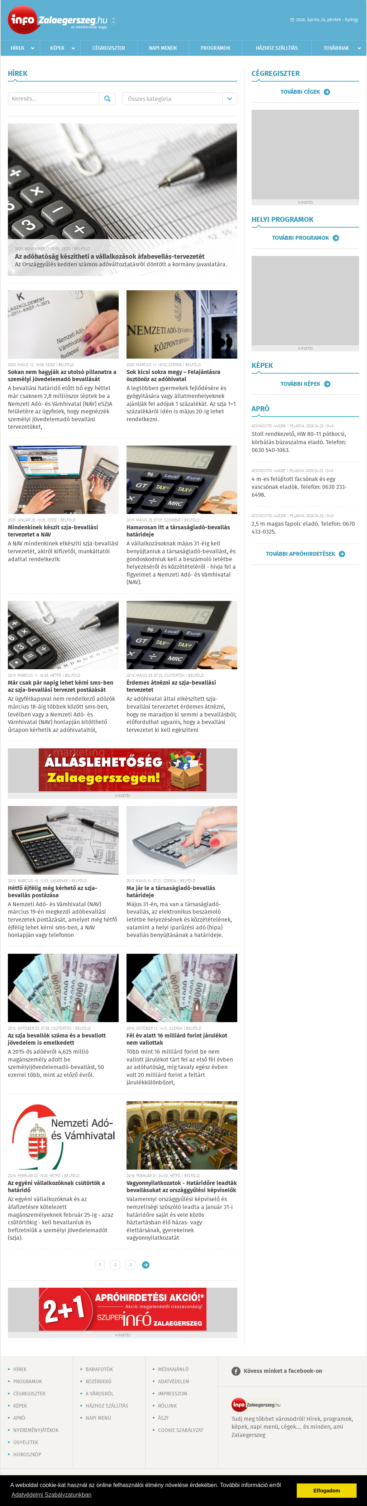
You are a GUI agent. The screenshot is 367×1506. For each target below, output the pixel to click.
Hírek (17, 48)
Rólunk (167, 1406)
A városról (100, 1394)
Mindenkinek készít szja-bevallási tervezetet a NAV (53, 531)
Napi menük (163, 48)
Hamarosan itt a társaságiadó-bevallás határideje (178, 531)
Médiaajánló (173, 1370)
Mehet (107, 98)
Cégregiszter (108, 48)
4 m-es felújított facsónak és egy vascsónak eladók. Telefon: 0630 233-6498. (299, 487)
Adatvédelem (173, 1382)
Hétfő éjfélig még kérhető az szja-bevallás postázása (52, 892)
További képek (300, 384)
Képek (57, 48)
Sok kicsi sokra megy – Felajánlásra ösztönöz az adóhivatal (173, 376)
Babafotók (99, 1370)
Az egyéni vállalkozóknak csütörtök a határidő (56, 1187)
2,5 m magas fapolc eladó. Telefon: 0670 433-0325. (303, 528)
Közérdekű (98, 1382)
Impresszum (172, 1394)
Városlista (113, 20)
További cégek (300, 92)
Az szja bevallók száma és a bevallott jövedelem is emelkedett (57, 1039)
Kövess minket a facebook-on (283, 1371)
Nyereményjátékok (35, 1430)
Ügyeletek (25, 1443)
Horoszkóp (27, 1455)
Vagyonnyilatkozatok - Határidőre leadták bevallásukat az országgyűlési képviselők (182, 1187)
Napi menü (98, 1418)
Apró (19, 1418)
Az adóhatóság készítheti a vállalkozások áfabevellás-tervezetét (110, 257)
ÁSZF (163, 1418)
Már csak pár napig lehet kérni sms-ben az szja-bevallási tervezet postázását (60, 687)
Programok (215, 48)
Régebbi (145, 1264)
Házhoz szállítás (277, 48)
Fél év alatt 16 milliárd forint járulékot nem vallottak (177, 1039)
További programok (300, 238)
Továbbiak (336, 48)
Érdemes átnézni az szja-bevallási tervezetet (171, 687)
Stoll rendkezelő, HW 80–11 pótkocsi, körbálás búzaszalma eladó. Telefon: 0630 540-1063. (299, 442)
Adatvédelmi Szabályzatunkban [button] (51, 1495)
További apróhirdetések (300, 554)
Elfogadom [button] (327, 1490)
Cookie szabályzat (180, 1430)
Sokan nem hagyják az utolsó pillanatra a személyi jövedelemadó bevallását (62, 376)
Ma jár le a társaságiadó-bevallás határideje (171, 892)
